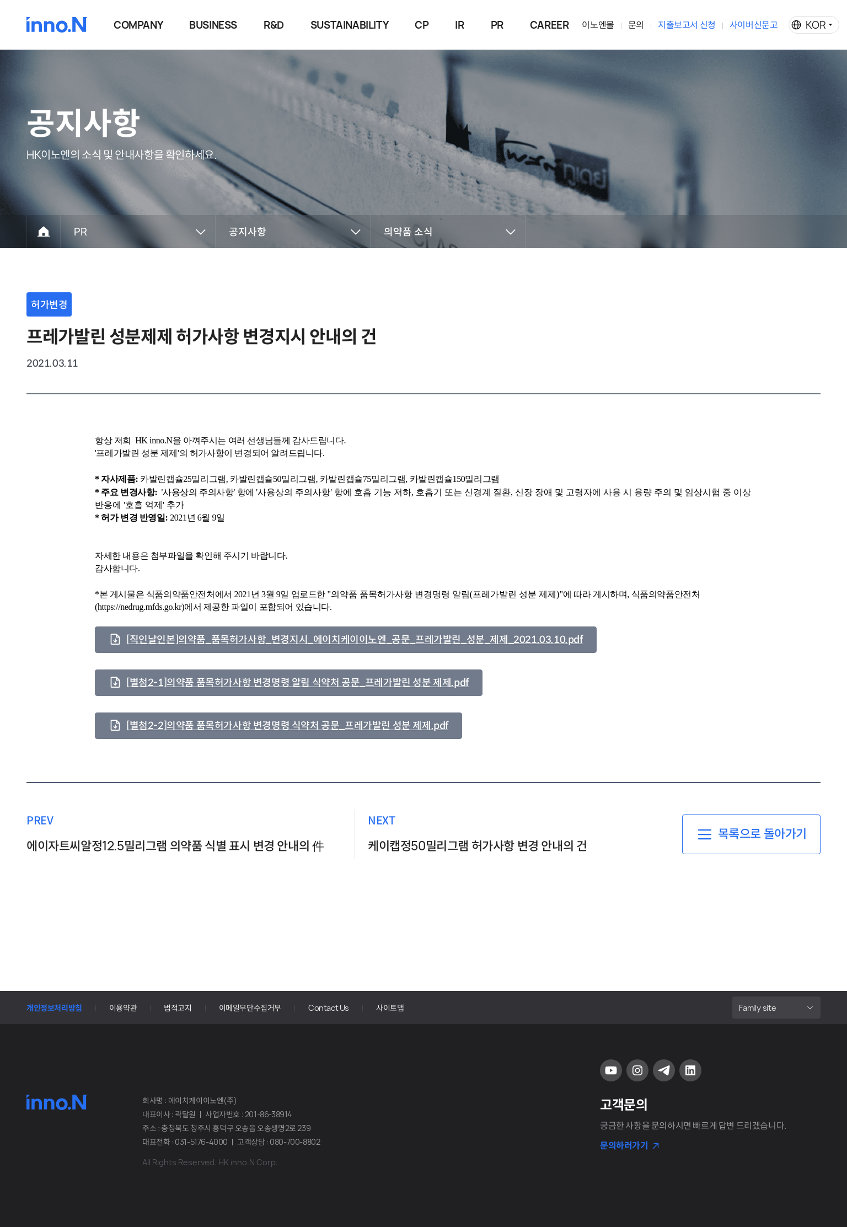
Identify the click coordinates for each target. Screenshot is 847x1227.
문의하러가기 (624, 1145)
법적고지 (177, 1008)
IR (459, 25)
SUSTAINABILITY (349, 25)
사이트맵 (390, 1008)
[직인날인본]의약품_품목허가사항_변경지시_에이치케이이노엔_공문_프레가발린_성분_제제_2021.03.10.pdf (354, 640)
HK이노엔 (56, 24)
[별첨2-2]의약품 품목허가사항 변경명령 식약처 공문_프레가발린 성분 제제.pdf (287, 726)
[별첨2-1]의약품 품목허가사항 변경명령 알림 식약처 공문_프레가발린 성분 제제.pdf (297, 683)
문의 (636, 25)
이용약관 (123, 1008)
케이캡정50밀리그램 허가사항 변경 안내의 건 (477, 846)
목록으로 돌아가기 (762, 834)
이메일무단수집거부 (250, 1008)
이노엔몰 (598, 25)
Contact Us (328, 1008)
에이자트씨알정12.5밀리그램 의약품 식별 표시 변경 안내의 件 (175, 846)
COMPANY (138, 25)
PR (497, 25)
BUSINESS (213, 25)
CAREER (549, 25)
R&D (274, 25)
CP (421, 25)
